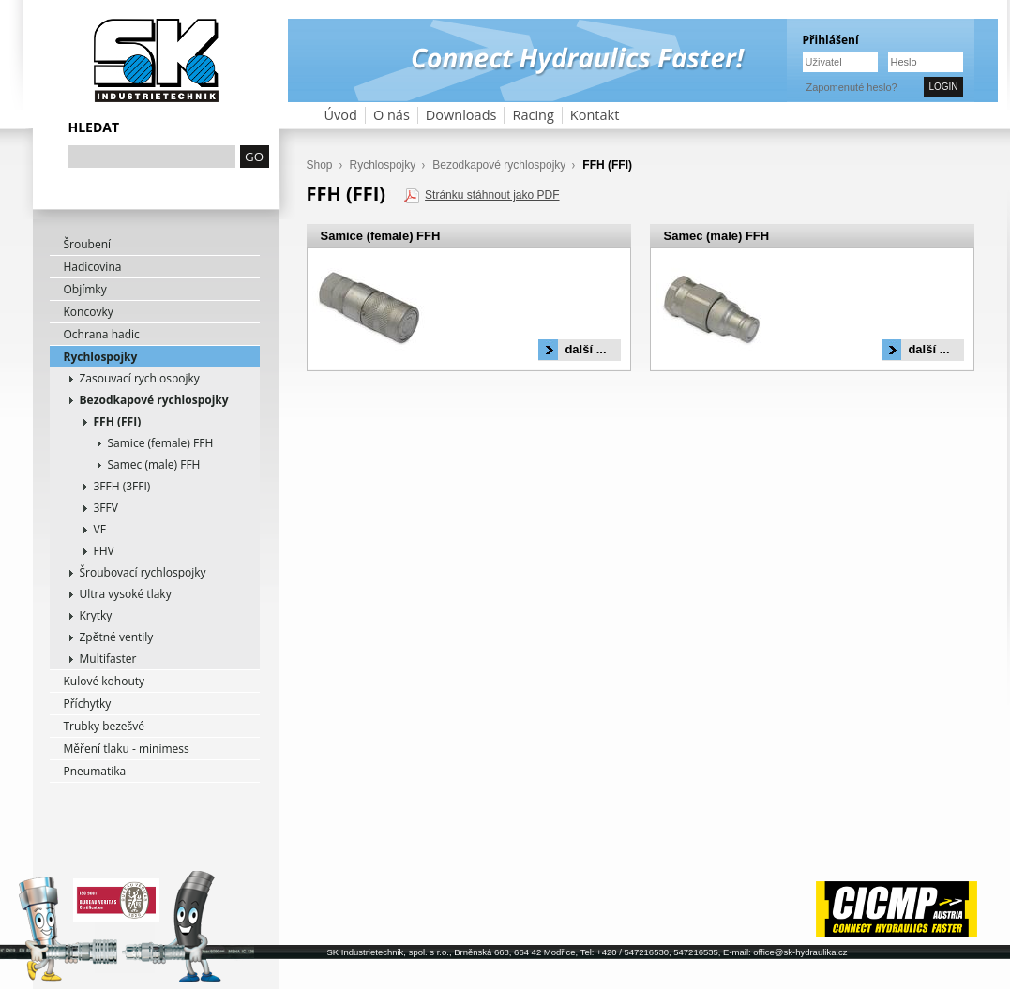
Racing (532, 115)
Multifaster (108, 659)
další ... (585, 349)
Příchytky (88, 704)
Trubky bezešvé (104, 726)
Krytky (96, 615)
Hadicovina (93, 267)
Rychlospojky (101, 357)
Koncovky (88, 312)
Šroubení (88, 244)
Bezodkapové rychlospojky (154, 400)
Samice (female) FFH (161, 443)
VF (100, 529)
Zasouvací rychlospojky (140, 378)
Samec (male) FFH (154, 464)
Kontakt (595, 115)
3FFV (106, 508)
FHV (104, 551)
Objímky (85, 289)
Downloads (461, 115)
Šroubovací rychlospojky (143, 572)
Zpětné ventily (117, 637)
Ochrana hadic (102, 334)
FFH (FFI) (118, 421)
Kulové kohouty (104, 681)
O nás (391, 115)
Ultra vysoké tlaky (126, 594)
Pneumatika (95, 771)
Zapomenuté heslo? (851, 87)
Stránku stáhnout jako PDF (492, 195)
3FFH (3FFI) (122, 486)
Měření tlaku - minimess (126, 749)
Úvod (340, 115)
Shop (320, 165)
